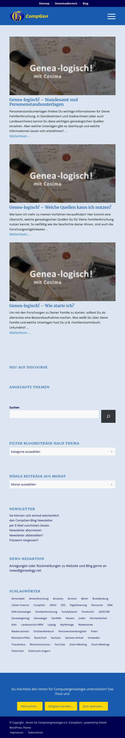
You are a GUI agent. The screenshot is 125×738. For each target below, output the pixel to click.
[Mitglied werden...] (61, 706)
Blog (85, 3)
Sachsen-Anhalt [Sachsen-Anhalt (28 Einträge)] (74, 637)
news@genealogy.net (25, 570)
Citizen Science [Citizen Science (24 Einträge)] (20, 605)
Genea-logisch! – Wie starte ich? (41, 305)
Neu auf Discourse (28, 367)
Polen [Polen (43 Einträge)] (94, 631)
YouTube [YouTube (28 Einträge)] (60, 644)
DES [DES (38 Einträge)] (63, 605)
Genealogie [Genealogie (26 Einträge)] (40, 618)
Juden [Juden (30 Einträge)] (82, 618)
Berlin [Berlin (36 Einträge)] (84, 598)
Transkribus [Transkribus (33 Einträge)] (18, 644)
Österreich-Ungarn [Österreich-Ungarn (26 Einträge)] (39, 651)
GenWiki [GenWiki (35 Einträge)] (56, 618)
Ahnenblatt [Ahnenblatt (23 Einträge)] (18, 598)
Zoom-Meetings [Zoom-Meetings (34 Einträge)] (100, 644)
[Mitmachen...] (30, 706)
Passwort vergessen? (23, 540)
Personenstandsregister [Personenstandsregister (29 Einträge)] (72, 631)
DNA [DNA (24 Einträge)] (110, 605)
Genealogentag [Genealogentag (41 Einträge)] (21, 618)
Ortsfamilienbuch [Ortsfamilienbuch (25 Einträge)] (44, 631)
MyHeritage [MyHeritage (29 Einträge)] (67, 624)
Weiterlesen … (20, 136)
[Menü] (109, 16)
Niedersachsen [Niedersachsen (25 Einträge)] (20, 631)
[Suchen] (108, 416)
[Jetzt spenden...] (93, 706)
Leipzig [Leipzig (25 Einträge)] (52, 624)
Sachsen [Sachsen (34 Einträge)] (56, 637)
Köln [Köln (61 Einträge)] (14, 624)
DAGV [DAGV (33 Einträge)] (53, 605)
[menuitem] (44, 3)
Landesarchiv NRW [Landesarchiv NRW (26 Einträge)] (32, 624)
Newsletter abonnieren (25, 530)
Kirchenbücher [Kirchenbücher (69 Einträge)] (98, 618)
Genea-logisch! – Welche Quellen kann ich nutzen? (60, 207)
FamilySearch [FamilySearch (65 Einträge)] (69, 611)
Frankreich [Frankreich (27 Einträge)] (88, 611)
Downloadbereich (66, 3)
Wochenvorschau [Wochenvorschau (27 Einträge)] (40, 644)
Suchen (14, 407)
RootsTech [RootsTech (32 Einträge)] (40, 637)
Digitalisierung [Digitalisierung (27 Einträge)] (78, 605)
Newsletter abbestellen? (26, 535)
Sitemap (44, 3)
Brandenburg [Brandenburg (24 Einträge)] (100, 598)
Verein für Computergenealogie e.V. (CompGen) (54, 722)
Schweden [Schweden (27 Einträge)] (94, 637)
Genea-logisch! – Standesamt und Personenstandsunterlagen (43, 102)
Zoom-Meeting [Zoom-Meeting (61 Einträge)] (78, 644)
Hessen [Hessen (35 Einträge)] (70, 618)
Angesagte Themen (29, 387)
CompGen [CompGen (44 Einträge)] (39, 605)
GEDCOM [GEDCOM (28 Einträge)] (104, 611)
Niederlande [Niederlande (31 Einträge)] (85, 624)
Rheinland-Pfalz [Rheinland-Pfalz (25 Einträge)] (21, 637)
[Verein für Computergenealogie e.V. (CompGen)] (52, 16)
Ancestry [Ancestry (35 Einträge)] (58, 598)
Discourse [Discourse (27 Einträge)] (97, 605)
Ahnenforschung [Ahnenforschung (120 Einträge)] (39, 598)
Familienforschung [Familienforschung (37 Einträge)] (46, 611)
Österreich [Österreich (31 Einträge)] (18, 651)
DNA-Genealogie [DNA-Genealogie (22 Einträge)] (21, 611)
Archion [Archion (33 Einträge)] (72, 598)
